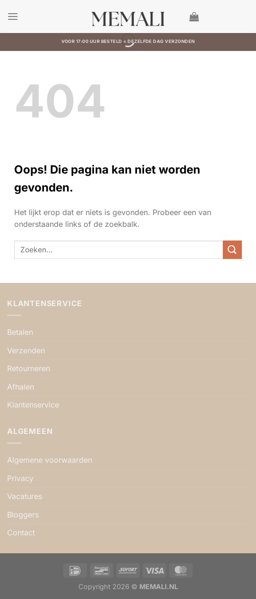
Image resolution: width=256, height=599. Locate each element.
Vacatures (24, 496)
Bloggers (23, 514)
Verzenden (26, 350)
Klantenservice (33, 404)
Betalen (20, 332)
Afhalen (20, 386)
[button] (12, 16)
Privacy (20, 478)
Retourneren (28, 368)
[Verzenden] (232, 250)
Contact (21, 532)
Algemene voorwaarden (49, 460)
